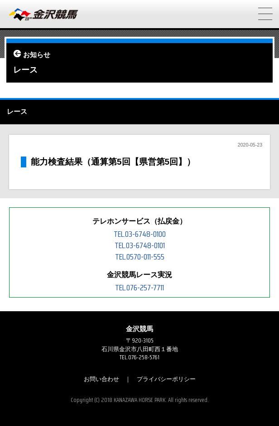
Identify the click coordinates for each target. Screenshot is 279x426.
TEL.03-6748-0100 (140, 234)
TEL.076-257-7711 (139, 287)
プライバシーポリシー (166, 379)
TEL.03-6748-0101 (140, 245)
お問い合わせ (101, 379)
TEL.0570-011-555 (139, 256)
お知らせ (36, 55)
